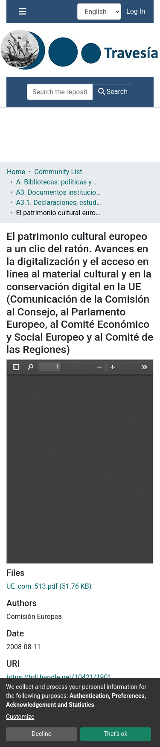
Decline (41, 733)
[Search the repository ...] (60, 92)
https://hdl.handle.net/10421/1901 (58, 677)
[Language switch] (99, 11)
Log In (136, 11)
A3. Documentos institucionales (58, 192)
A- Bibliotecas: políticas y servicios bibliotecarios (58, 182)
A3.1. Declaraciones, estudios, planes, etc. (58, 202)
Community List (58, 172)
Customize (20, 716)
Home (16, 172)
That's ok (116, 733)
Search (113, 92)
